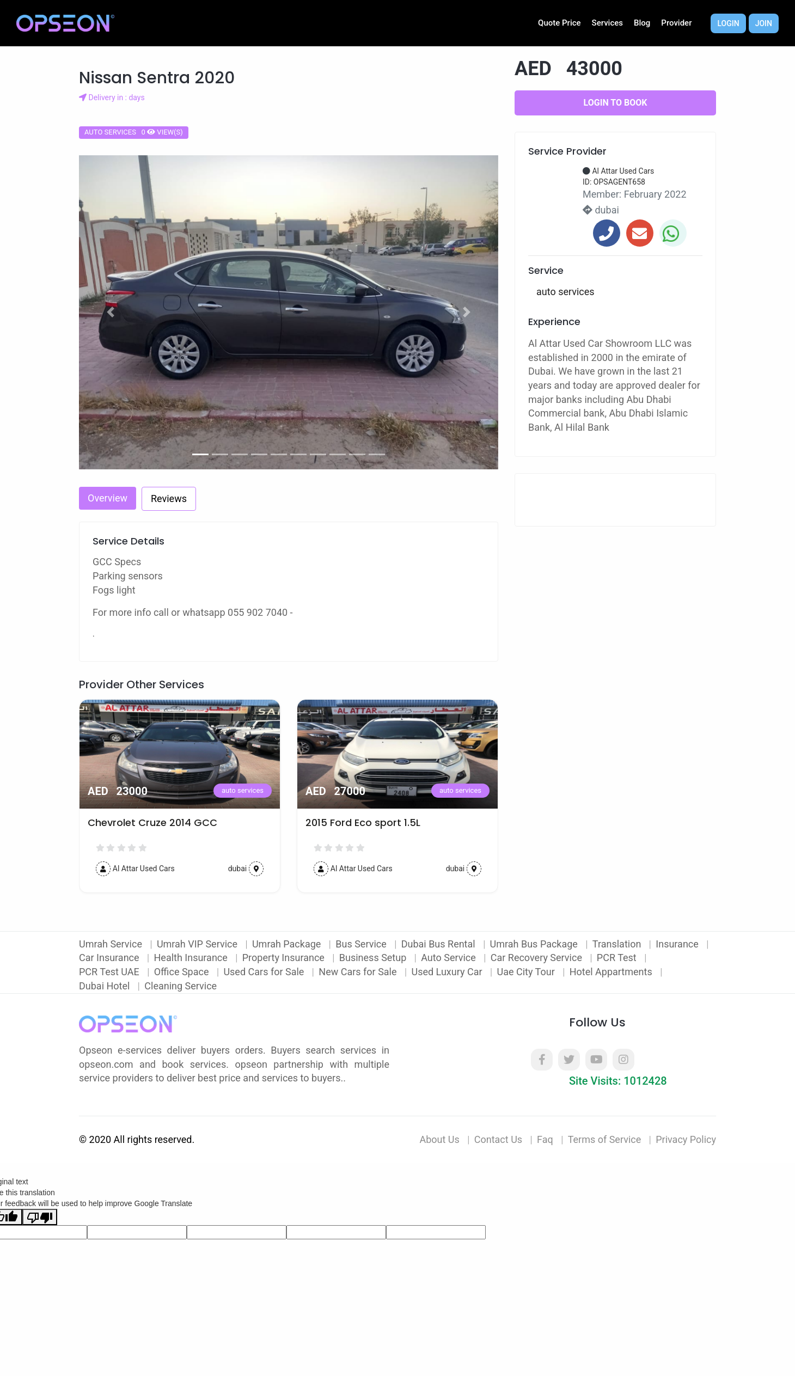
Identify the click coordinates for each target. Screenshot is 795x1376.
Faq (545, 1139)
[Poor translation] (39, 1217)
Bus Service (362, 944)
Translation (618, 944)
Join (763, 23)
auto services (243, 790)
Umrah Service (111, 944)
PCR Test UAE (110, 971)
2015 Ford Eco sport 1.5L (362, 823)
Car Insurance (110, 957)
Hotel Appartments (612, 971)
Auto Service (449, 957)
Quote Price (559, 23)
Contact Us (498, 1139)
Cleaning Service (180, 986)
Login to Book (615, 102)
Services (607, 23)
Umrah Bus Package (535, 944)
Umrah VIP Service (198, 944)
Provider (676, 23)
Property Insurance (284, 957)
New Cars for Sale (359, 971)
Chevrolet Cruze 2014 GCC (152, 823)
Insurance (678, 944)
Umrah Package (287, 944)
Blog (642, 23)
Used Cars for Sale (264, 971)
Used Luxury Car (448, 971)
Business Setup (374, 957)
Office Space (182, 971)
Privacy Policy (686, 1139)
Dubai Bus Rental (439, 944)
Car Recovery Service (538, 957)
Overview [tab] (107, 498)
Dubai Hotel (105, 986)
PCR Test (618, 957)
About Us (439, 1139)
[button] (110, 312)
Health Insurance (192, 957)
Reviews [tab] (169, 498)
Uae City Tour (527, 971)
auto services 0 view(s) (133, 132)
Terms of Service (604, 1139)
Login (728, 23)
